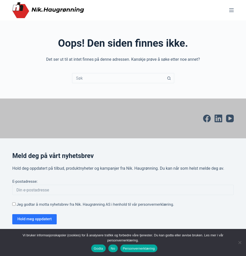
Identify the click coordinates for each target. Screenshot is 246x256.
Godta (98, 248)
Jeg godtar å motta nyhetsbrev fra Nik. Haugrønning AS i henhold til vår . (93, 204)
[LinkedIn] (218, 118)
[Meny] (231, 10)
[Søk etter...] (118, 78)
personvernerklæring (155, 204)
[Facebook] (207, 118)
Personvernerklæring (139, 248)
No (113, 248)
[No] (239, 242)
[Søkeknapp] (169, 78)
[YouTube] (230, 118)
